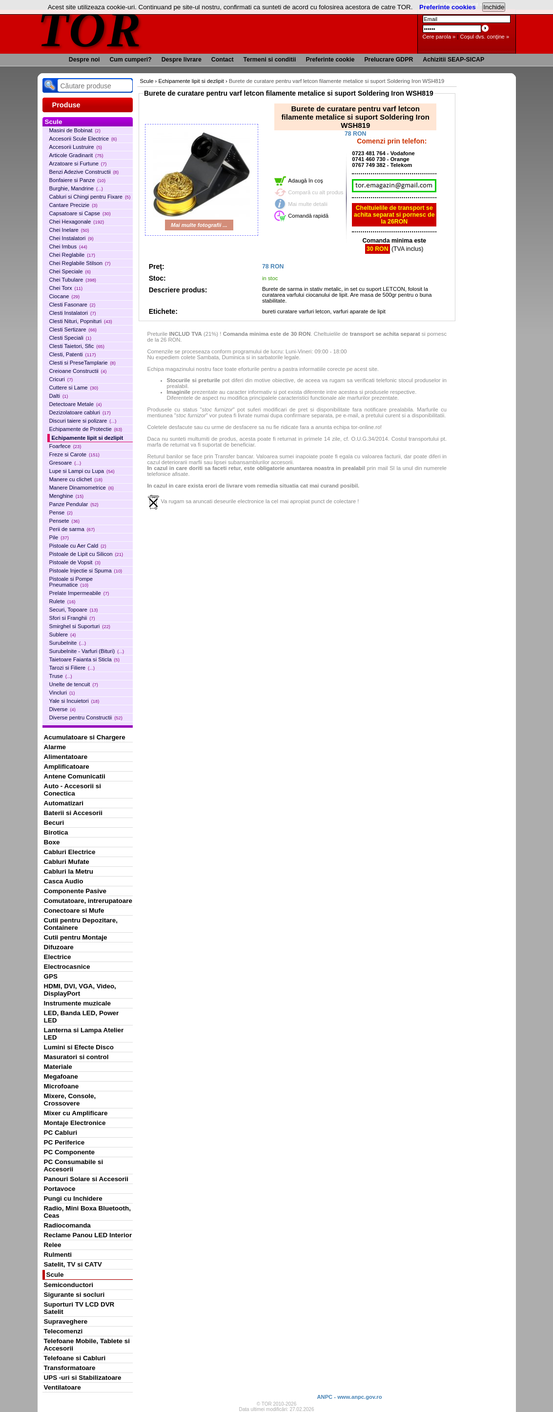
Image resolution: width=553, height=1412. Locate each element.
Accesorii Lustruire (75, 147)
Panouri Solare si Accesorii (86, 1179)
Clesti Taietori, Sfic (76, 346)
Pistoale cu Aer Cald (77, 546)
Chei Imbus (68, 246)
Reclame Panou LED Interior (88, 1235)
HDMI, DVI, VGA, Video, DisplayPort (80, 989)
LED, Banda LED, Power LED (81, 1016)
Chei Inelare (69, 230)
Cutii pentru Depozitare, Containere (81, 924)
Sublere (62, 634)
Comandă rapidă (308, 216)
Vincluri (62, 693)
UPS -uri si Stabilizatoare (83, 1377)
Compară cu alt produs (315, 192)
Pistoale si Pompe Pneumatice (71, 582)
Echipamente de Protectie (86, 429)
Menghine (66, 496)
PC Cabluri (61, 1132)
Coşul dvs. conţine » (484, 37)
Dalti (58, 396)
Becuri (54, 822)
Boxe (52, 842)
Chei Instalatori (71, 238)
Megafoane (61, 1076)
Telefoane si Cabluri (75, 1358)
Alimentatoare (66, 756)
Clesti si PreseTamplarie (82, 363)
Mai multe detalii (308, 204)
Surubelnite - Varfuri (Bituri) (86, 651)
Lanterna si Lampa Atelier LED (84, 1033)
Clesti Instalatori (72, 313)
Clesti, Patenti (72, 354)
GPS (51, 976)
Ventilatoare (62, 1387)
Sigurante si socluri (74, 1294)
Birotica (56, 832)
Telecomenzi (63, 1331)
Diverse (62, 709)
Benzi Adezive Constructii (84, 172)
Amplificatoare (66, 766)
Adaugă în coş (305, 181)
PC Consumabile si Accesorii (73, 1165)
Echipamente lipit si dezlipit (87, 438)
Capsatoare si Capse (80, 213)
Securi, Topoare (73, 610)
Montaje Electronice (75, 1122)
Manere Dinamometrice (81, 488)
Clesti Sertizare (73, 329)
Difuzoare (59, 947)
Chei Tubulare (72, 280)
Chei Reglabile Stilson (80, 263)
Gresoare (65, 463)
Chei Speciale (70, 271)
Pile (59, 537)
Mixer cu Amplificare (76, 1113)
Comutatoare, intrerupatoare (88, 900)
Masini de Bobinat (75, 130)
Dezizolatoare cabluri (80, 412)
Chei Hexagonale (76, 222)
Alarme (55, 747)
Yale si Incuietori (74, 701)
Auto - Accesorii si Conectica (72, 789)
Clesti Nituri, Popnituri (80, 321)
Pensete (64, 521)
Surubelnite (67, 643)
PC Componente (69, 1152)
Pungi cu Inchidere (73, 1198)
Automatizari (63, 803)
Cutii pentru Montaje (75, 937)
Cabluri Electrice (70, 852)
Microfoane (61, 1086)
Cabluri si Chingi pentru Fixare (90, 197)
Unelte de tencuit (73, 684)
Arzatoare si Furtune (78, 163)
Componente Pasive (75, 891)
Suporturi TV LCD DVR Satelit (79, 1308)
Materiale (58, 1066)
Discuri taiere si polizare (83, 421)
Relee (52, 1244)
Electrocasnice (67, 966)
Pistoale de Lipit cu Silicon (86, 554)
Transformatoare (70, 1367)
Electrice (57, 957)
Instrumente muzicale (77, 1003)
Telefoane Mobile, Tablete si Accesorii (87, 1344)
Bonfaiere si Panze (77, 180)
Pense (61, 512)
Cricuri (61, 379)
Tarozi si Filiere (72, 668)
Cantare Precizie (73, 205)
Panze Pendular (74, 504)
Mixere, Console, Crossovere (70, 1099)
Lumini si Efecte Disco (79, 1047)
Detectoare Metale (75, 404)
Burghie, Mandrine (76, 188)
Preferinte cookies (447, 7)
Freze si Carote (74, 454)
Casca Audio (63, 881)
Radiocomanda (67, 1225)
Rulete (62, 601)
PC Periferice (64, 1142)
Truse (60, 676)
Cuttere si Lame (74, 387)
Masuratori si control (76, 1057)
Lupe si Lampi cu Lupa (82, 471)
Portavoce (60, 1188)
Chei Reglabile (72, 255)
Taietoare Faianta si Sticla (84, 659)
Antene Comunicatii (74, 776)
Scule (55, 1274)
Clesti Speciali (70, 338)
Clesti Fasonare (72, 304)
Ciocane (64, 296)
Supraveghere (66, 1321)
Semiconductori (69, 1285)
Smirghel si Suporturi (79, 626)
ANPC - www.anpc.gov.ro (349, 1397)
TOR (90, 29)
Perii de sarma (72, 529)
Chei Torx (66, 288)
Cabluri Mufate (66, 861)
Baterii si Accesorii (73, 813)
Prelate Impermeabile (79, 593)
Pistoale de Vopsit (75, 562)
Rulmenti (58, 1254)
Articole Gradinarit (76, 155)
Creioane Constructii (78, 371)
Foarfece (65, 446)
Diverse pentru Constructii (86, 717)
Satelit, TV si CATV (73, 1264)
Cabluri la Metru (69, 871)
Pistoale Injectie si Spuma (86, 570)
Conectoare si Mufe (74, 910)
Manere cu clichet (75, 479)
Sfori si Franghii (72, 618)
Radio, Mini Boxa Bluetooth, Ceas (87, 1212)
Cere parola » (439, 37)
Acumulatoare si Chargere (84, 737)
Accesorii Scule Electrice (83, 139)
